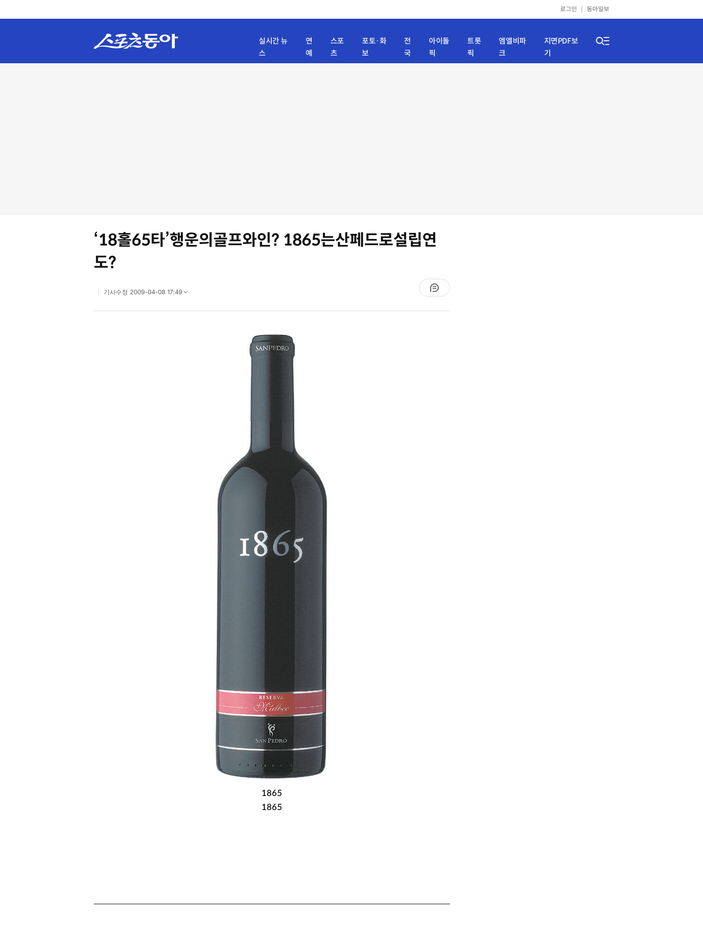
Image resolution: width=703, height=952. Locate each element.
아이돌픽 (439, 47)
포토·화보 (374, 47)
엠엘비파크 (512, 47)
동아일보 (598, 9)
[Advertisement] (352, 138)
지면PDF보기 (561, 47)
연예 (309, 47)
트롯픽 (474, 47)
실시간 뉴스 (273, 47)
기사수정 (149, 294)
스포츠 (337, 47)
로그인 (568, 9)
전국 (407, 47)
